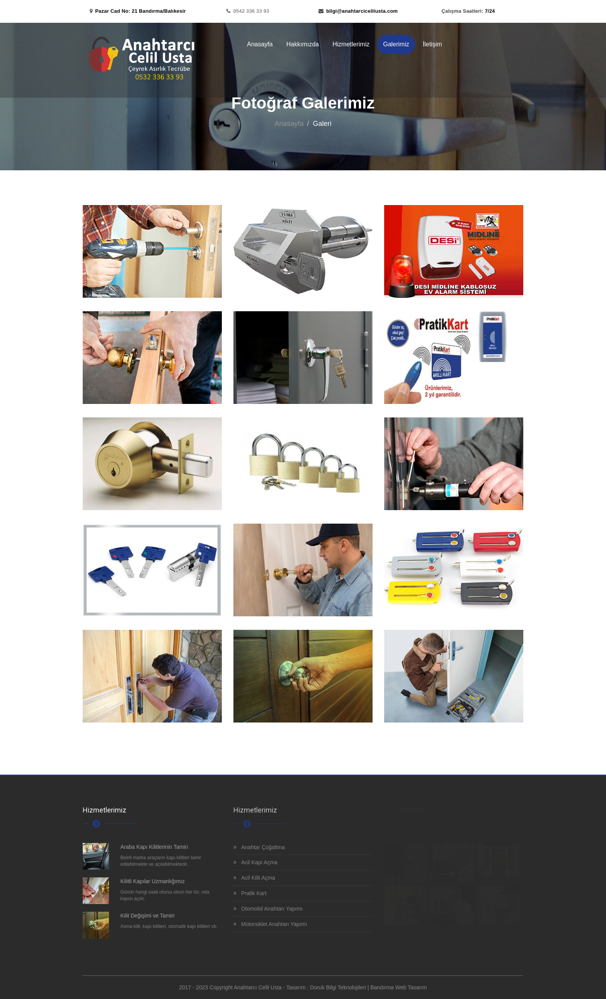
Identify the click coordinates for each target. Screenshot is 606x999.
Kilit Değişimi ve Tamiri (148, 915)
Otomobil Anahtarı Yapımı (268, 909)
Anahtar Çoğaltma (259, 847)
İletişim (432, 44)
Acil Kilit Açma (254, 878)
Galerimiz (396, 44)
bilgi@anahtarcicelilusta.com (362, 11)
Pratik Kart (249, 893)
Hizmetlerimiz (350, 44)
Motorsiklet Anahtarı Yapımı (270, 924)
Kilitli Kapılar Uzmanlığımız (153, 881)
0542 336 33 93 (251, 11)
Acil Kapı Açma (255, 862)
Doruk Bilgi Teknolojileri (338, 987)
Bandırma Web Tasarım (398, 987)
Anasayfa (260, 44)
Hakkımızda (302, 44)
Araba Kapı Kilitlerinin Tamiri (154, 847)
